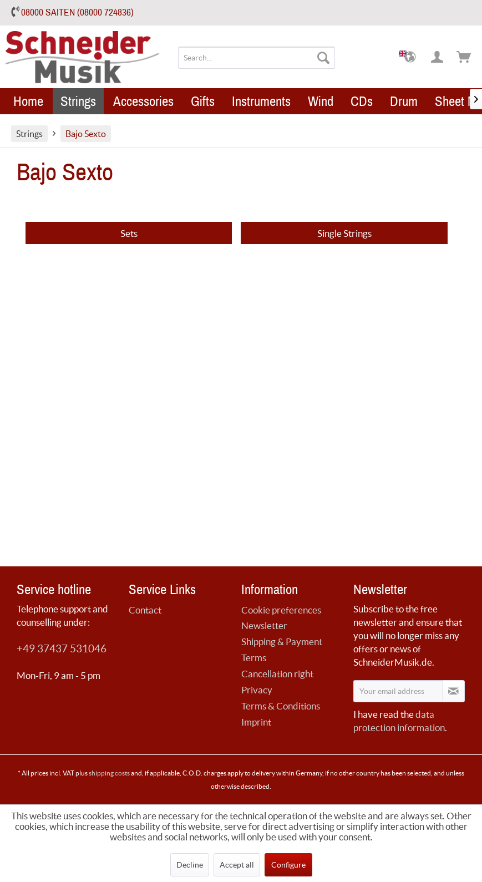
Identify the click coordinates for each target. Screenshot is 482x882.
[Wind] (320, 101)
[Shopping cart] (464, 58)
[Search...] (256, 58)
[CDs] (361, 101)
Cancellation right (277, 673)
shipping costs (109, 773)
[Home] (28, 101)
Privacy (256, 690)
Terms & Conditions (280, 706)
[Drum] (403, 101)
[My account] (438, 58)
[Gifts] (202, 101)
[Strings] (78, 101)
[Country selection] (411, 58)
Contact (145, 610)
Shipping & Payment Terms (281, 649)
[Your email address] (398, 691)
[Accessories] (143, 101)
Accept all (237, 864)
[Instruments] (261, 101)
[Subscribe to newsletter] (454, 691)
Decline (189, 864)
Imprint (256, 722)
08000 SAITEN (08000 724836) (77, 12)
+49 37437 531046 (61, 649)
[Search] (323, 58)
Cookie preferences (281, 610)
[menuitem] (256, 58)
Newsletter (264, 625)
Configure (288, 864)
